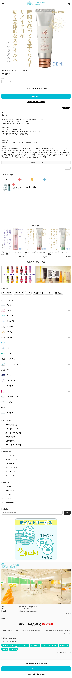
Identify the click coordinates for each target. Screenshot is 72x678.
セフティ (9, 332)
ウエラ (8, 310)
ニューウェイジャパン (13, 364)
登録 (67, 513)
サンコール (10, 413)
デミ (7, 343)
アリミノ (9, 305)
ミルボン (9, 402)
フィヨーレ (10, 386)
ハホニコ (9, 370)
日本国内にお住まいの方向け (36, 102)
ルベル (8, 407)
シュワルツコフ (11, 326)
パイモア (9, 375)
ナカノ (8, 348)
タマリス (9, 337)
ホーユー (9, 391)
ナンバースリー (11, 359)
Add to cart (36, 96)
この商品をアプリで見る (36, 162)
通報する (67, 168)
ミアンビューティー (12, 397)
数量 (2, 79)
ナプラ (8, 353)
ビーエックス (10, 380)
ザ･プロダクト (11, 321)
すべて (8, 179)
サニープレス (10, 316)
